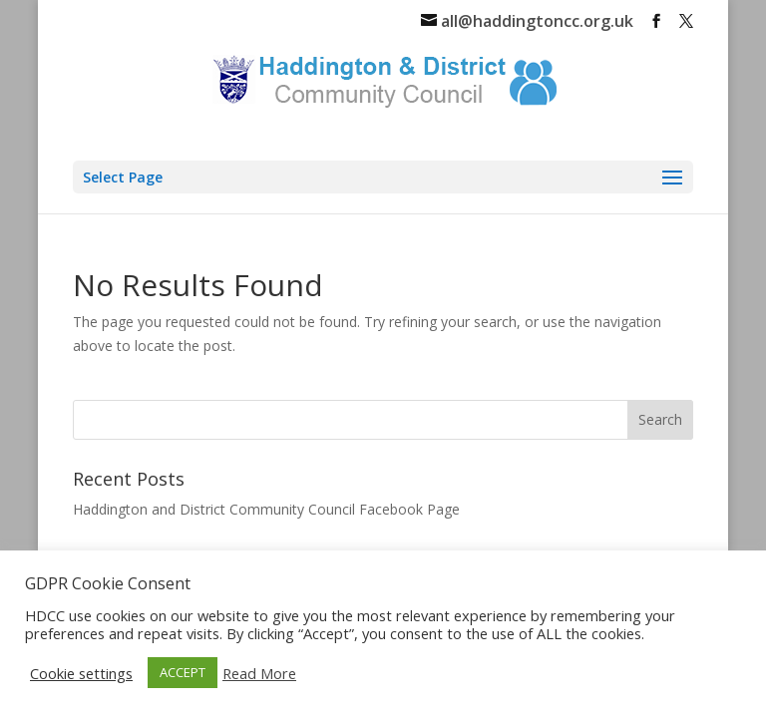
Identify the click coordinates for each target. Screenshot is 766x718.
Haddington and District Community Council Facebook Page (266, 509)
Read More (259, 673)
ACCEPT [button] (182, 672)
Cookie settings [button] (81, 673)
